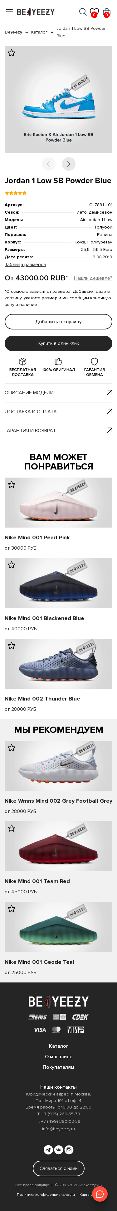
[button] (69, 164)
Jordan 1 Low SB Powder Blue (80, 32)
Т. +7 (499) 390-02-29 (58, 1121)
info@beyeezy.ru (58, 1129)
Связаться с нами (59, 1168)
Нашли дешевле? (93, 278)
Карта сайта (90, 1194)
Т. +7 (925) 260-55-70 (58, 1114)
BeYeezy (13, 32)
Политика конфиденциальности (46, 1194)
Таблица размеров (25, 264)
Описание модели (58, 393)
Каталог (39, 32)
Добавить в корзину (58, 321)
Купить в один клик (58, 343)
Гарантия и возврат (58, 431)
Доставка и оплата (58, 412)
